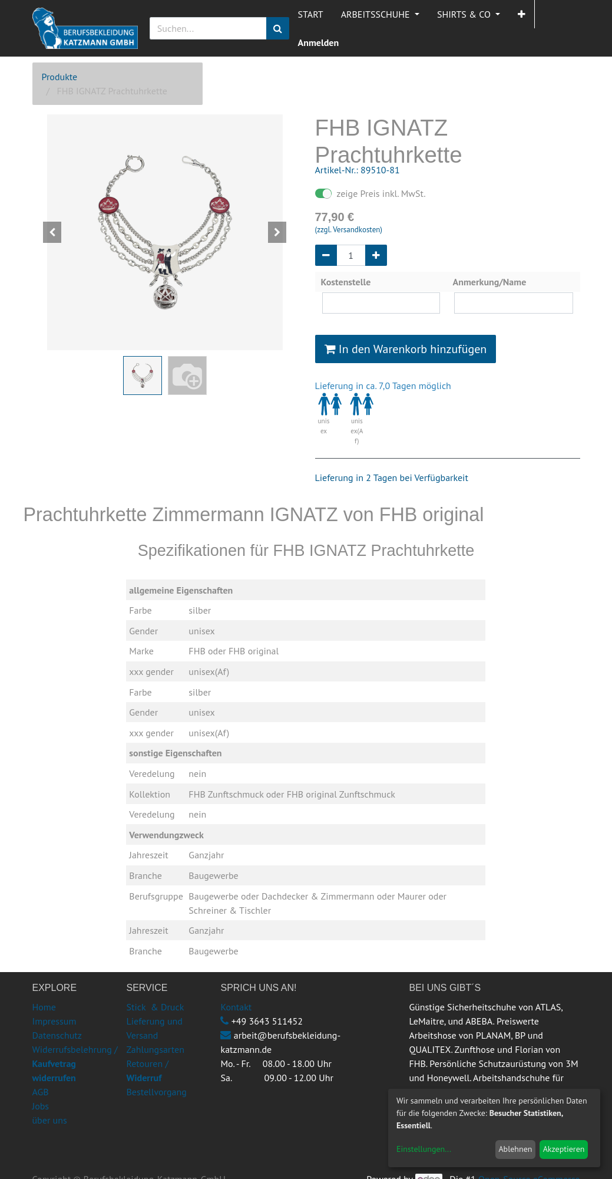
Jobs (40, 1106)
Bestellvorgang (156, 1092)
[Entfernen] (326, 255)
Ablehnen (515, 1149)
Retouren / (147, 1063)
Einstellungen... (423, 1149)
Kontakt (236, 1007)
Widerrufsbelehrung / (75, 1063)
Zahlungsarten (155, 1049)
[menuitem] (310, 14)
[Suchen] (277, 28)
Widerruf (143, 1078)
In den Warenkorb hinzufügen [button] (406, 349)
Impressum (54, 1021)
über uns (49, 1120)
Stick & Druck (155, 1007)
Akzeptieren (564, 1149)
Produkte (60, 77)
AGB (40, 1092)
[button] (521, 14)
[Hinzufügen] (376, 255)
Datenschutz (57, 1035)
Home (44, 1007)
